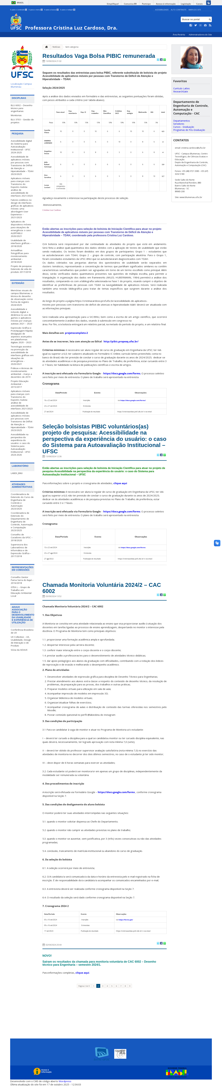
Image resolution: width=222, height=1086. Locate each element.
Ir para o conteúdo (18, 10)
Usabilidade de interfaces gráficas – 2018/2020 (21, 243)
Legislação (186, 3)
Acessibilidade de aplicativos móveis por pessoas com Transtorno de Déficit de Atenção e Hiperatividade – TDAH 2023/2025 (22, 165)
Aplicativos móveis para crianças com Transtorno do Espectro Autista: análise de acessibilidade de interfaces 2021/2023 (22, 187)
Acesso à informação (166, 3)
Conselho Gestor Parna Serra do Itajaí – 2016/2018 (22, 580)
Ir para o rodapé (67, 10)
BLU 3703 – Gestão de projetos (22, 121)
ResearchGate (180, 91)
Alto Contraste (178, 9)
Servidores (178, 123)
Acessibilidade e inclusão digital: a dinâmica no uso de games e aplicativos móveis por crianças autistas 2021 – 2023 (21, 316)
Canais (199, 3)
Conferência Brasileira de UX (22, 631)
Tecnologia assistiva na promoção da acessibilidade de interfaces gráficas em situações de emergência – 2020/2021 (22, 355)
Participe (146, 3)
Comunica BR (130, 3)
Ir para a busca (51, 10)
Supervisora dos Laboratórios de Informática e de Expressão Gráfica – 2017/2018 (21, 550)
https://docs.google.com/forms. (122, 373)
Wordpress (65, 1081)
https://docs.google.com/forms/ (133, 400)
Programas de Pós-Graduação (189, 129)
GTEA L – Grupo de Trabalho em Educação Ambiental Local (21, 591)
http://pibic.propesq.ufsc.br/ (121, 341)
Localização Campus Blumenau (21, 85)
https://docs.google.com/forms (121, 511)
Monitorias (16, 115)
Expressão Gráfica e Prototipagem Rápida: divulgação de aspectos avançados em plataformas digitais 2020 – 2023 (22, 335)
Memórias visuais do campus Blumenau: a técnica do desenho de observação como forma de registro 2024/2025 (22, 297)
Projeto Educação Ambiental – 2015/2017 (20, 384)
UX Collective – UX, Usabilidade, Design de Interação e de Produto (21, 641)
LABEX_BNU (17, 473)
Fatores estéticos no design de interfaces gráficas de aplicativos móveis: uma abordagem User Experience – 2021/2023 (22, 208)
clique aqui (120, 483)
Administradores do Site (200, 34)
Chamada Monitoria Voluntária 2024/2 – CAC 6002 (101, 588)
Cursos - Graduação (183, 126)
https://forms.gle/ (126, 920)
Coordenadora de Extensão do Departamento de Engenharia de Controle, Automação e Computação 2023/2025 (22, 521)
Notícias (56, 47)
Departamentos (181, 120)
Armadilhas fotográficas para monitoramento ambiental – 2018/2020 (20, 256)
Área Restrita (179, 34)
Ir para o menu (36, 10)
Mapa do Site (195, 9)
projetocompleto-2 (76, 332)
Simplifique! (113, 3)
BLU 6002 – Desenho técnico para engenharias (21, 108)
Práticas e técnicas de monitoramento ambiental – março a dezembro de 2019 (22, 372)
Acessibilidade (162, 9)
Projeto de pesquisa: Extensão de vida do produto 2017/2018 (21, 269)
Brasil (20, 2)
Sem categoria (71, 47)
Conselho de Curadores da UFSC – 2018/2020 (22, 537)
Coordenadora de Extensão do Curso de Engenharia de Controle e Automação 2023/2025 (22, 501)
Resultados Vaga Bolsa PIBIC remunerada (98, 56)
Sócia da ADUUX (19, 649)
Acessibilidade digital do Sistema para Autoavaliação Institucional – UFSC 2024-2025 (21, 146)
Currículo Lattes (181, 88)
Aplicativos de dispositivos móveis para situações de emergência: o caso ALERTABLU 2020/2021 (21, 229)
